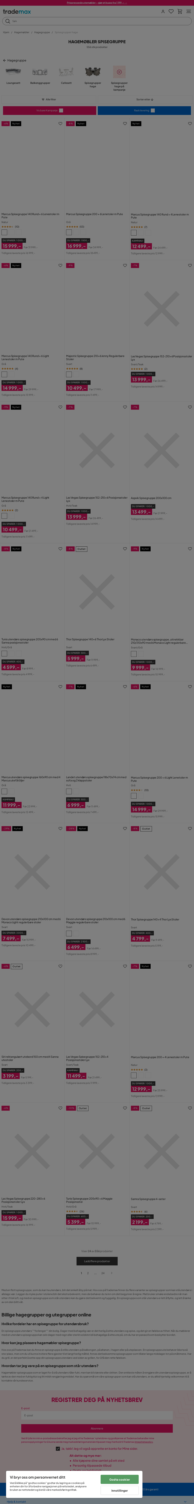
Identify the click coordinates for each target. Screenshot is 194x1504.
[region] (74, 1484)
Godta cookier (119, 1479)
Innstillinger (119, 1490)
